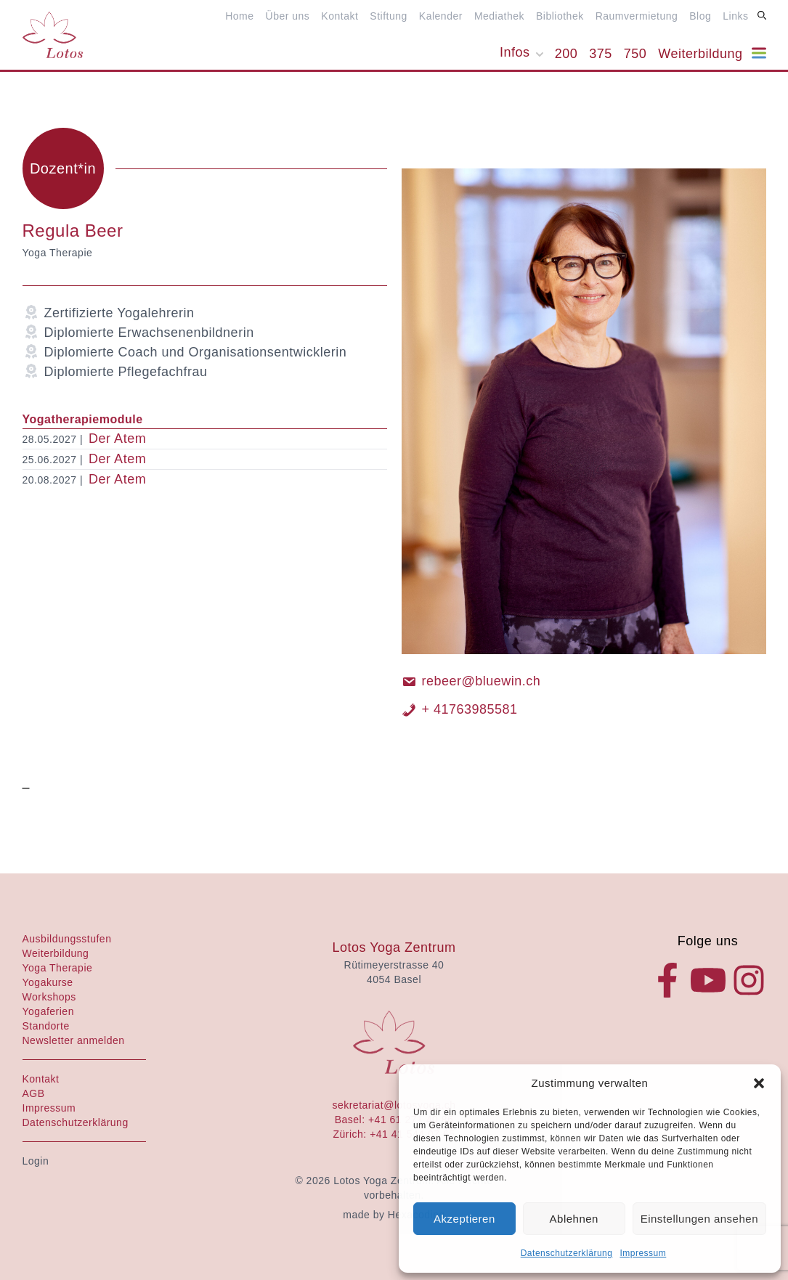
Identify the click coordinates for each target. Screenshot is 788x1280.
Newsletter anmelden (74, 1040)
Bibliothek (560, 16)
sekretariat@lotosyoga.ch (393, 1105)
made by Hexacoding (394, 1214)
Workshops (49, 997)
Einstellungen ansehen (699, 1218)
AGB (34, 1093)
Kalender (441, 16)
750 (635, 53)
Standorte (46, 1026)
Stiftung (388, 16)
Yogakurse (48, 982)
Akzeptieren (464, 1218)
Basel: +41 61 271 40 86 (394, 1119)
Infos (515, 52)
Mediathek (499, 16)
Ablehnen (574, 1218)
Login (36, 1161)
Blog (700, 16)
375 (600, 53)
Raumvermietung (637, 16)
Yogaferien (48, 1011)
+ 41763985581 (460, 709)
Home (239, 16)
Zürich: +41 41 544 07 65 (394, 1134)
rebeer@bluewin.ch (471, 681)
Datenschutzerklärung (567, 1253)
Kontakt (339, 16)
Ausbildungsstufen (67, 939)
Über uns (288, 16)
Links (735, 16)
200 (566, 53)
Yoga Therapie (58, 968)
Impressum (643, 1253)
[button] (759, 1083)
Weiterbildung (700, 53)
